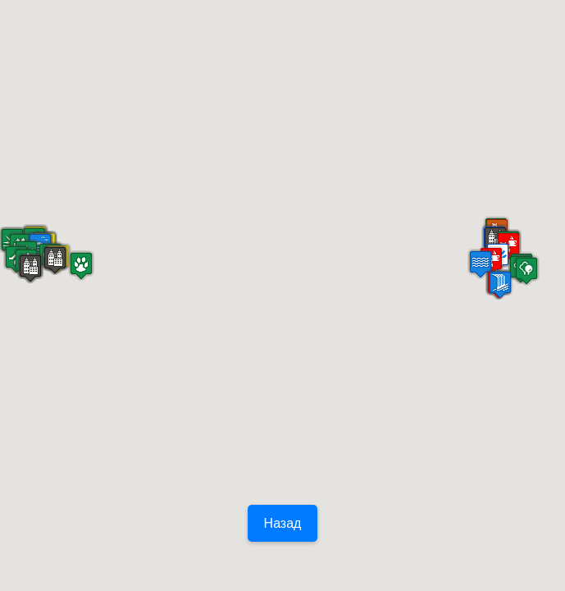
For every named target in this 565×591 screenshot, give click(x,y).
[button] (81, 265)
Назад (283, 523)
